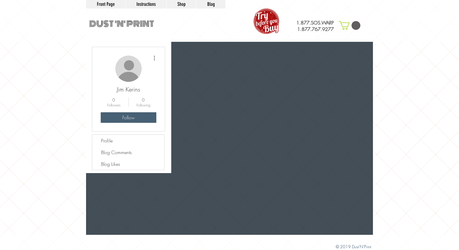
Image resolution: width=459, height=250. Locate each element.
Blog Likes (110, 164)
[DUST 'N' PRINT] (121, 24)
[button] (349, 25)
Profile (107, 140)
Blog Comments (116, 152)
